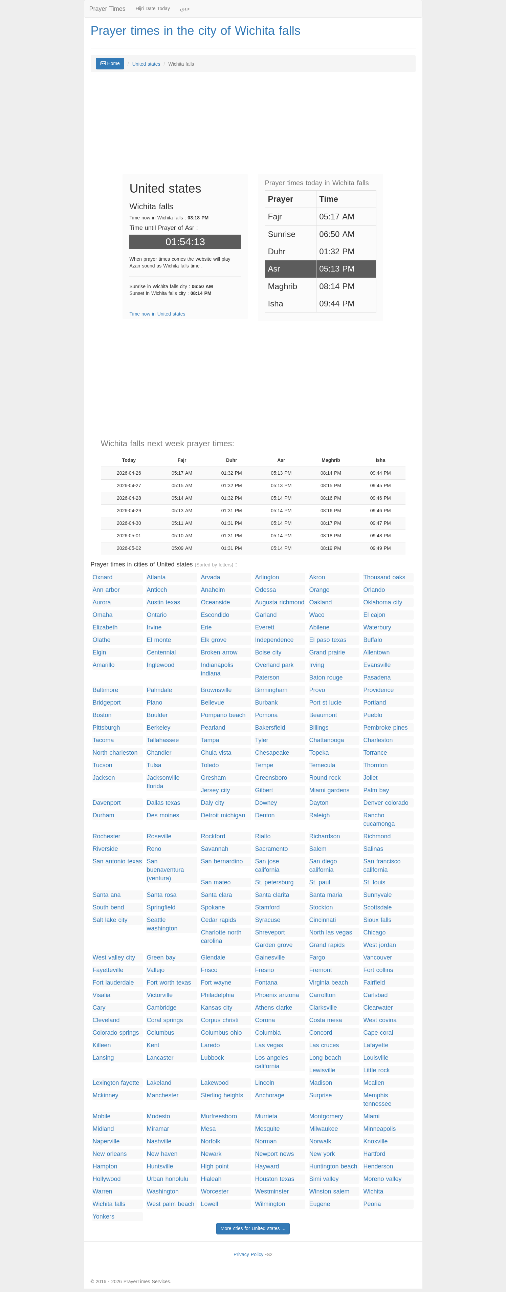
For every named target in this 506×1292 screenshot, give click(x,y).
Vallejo (155, 970)
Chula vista (216, 752)
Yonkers (103, 1216)
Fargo (317, 957)
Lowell (209, 1204)
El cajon (374, 615)
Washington (162, 1191)
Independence (274, 640)
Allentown (376, 652)
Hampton (105, 1166)
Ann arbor (106, 590)
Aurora (102, 602)
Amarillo (104, 665)
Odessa (265, 590)
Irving (316, 665)
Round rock (324, 777)
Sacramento (271, 849)
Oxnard (103, 577)
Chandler (159, 752)
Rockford (213, 836)
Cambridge (161, 1007)
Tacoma (103, 740)
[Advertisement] (253, 126)
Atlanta (156, 577)
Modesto (158, 1116)
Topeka (319, 752)
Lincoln (264, 1083)
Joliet (370, 777)
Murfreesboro (219, 1116)
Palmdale (159, 690)
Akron (317, 577)
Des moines (163, 815)
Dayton (318, 803)
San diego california (323, 866)
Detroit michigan (223, 815)
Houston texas (274, 1179)
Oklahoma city (382, 602)
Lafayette (375, 1045)
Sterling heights (222, 1095)
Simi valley (323, 1179)
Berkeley (158, 727)
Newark (211, 1154)
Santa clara (216, 895)
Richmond (377, 836)
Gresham (213, 777)
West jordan (379, 945)
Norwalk (320, 1141)
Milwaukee (323, 1129)
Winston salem (329, 1191)
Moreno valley (382, 1179)
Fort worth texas (169, 982)
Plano (154, 702)
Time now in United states (157, 314)
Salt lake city (110, 920)
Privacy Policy (248, 1254)
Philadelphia (217, 995)
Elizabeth (105, 627)
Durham (103, 815)
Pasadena (377, 677)
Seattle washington (162, 924)
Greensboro (271, 777)
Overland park (274, 665)
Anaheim (213, 590)
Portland (374, 702)
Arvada (210, 577)
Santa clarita (272, 895)
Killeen (102, 1045)
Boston (102, 715)
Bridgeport (107, 702)
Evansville (377, 665)
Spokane (213, 907)
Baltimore (105, 690)
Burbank (266, 702)
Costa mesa (325, 1020)
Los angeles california (271, 1062)
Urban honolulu (167, 1179)
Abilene (319, 627)
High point (214, 1166)
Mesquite (267, 1129)
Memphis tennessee (377, 1099)
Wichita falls (109, 1204)
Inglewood (160, 665)
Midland (103, 1129)
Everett (264, 627)
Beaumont (323, 715)
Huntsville (160, 1166)
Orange (319, 590)
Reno (154, 849)
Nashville (159, 1141)
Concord (320, 1032)
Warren (102, 1191)
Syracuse (267, 920)
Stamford (267, 907)
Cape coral (378, 1032)
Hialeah (211, 1179)
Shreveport (270, 932)
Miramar (158, 1129)
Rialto (262, 836)
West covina (380, 1020)
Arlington (267, 577)
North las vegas (330, 932)
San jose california (267, 866)
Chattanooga (326, 740)
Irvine (154, 627)
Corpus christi (219, 1020)
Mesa (208, 1129)
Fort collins (378, 970)
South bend (108, 907)
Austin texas (163, 602)
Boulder (157, 715)
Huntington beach (333, 1166)
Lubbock (212, 1057)
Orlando (374, 590)
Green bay (161, 957)
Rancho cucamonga (379, 819)
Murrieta (266, 1116)
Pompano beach (223, 715)
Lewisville (322, 1070)
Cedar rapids (218, 920)
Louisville (375, 1057)
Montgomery (326, 1116)
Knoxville (375, 1141)
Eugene (319, 1204)
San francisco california (381, 866)
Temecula (322, 765)
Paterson (267, 677)
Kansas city (216, 1007)
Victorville (160, 995)
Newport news (274, 1154)
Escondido (215, 615)
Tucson (102, 765)
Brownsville (216, 690)
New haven (162, 1154)
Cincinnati (322, 920)
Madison (320, 1083)
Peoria (372, 1204)
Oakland (320, 602)
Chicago (374, 932)
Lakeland (159, 1083)
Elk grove (213, 640)
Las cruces (324, 1045)
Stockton (321, 907)
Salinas (373, 849)
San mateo (215, 882)
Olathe (102, 640)
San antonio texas (117, 861)
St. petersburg (274, 882)
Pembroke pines (385, 727)
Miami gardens (329, 790)
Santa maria (325, 895)
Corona (265, 1020)
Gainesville (270, 957)
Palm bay (376, 790)
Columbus (160, 1032)
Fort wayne (216, 982)
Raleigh (319, 815)
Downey (266, 803)
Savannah (214, 849)
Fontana (266, 982)
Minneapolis (379, 1129)
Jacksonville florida (163, 782)
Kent (153, 1045)
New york (322, 1154)
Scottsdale (377, 907)
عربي (185, 8)
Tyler (261, 740)
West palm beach (170, 1204)
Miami (371, 1116)
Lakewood (214, 1083)
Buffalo (372, 640)
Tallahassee (163, 740)
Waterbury (377, 627)
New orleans (110, 1154)
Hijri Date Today (153, 8)
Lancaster (160, 1057)
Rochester (106, 836)
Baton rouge (326, 677)
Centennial (161, 652)
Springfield (161, 907)
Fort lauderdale (113, 982)
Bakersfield (270, 727)
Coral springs (165, 1020)
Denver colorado (385, 803)
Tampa (210, 740)
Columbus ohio (221, 1032)
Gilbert (264, 790)
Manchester (162, 1095)
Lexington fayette (116, 1083)
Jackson (104, 777)
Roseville (159, 836)
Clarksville (323, 1007)
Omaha (103, 615)
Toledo (210, 765)
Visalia (102, 995)
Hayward (267, 1166)
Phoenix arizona (277, 995)
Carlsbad (375, 995)
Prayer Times (107, 9)
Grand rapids (327, 945)
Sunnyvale (377, 895)
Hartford (374, 1154)
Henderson (378, 1166)
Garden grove (273, 945)
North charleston (115, 752)
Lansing (103, 1057)
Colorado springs (116, 1032)
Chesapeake (272, 752)
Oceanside (215, 602)
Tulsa (154, 765)
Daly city (212, 803)
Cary (99, 1007)
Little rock (376, 1070)
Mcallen (373, 1083)
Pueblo (372, 715)
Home (110, 63)
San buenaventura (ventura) (165, 870)
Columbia (268, 1032)
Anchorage (269, 1095)
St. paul (319, 882)
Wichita (373, 1191)
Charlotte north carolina (221, 937)
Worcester (214, 1191)
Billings (318, 727)
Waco (316, 615)
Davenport (107, 803)
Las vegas (269, 1045)
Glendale (213, 957)
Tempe (264, 765)
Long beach (325, 1057)
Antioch (157, 590)
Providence (378, 690)
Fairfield (374, 982)
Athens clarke (273, 1007)
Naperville (106, 1141)
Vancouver (377, 957)
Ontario (157, 615)
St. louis (374, 882)
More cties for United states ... (253, 1228)
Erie (206, 627)
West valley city (114, 957)
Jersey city (215, 790)
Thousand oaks (384, 577)
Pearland (213, 727)
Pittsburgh (106, 727)
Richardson (324, 836)
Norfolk (210, 1141)
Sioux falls (377, 920)
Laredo (210, 1045)
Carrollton (322, 995)
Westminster (272, 1191)
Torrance (375, 752)
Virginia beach (328, 982)
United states (146, 64)
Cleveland (106, 1020)
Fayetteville (108, 970)
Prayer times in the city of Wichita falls (196, 30)
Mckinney (105, 1095)
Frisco (209, 970)
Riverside (105, 849)
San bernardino (222, 861)
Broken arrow (219, 652)
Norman (266, 1141)
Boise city (268, 652)
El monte (159, 640)
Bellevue (212, 702)
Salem (317, 849)
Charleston (378, 740)
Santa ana (107, 895)
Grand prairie (327, 652)
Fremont (320, 970)
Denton (264, 815)
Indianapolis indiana (217, 669)
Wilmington (270, 1204)
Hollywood (107, 1179)
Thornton (375, 765)
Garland (266, 615)
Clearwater (378, 1007)
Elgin (99, 652)
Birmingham (271, 690)
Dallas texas (163, 803)
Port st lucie (325, 702)
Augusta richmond (279, 602)
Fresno (264, 970)
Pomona (266, 715)
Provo (317, 690)
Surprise (320, 1095)
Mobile (102, 1116)
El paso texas (327, 640)
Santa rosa (161, 895)
